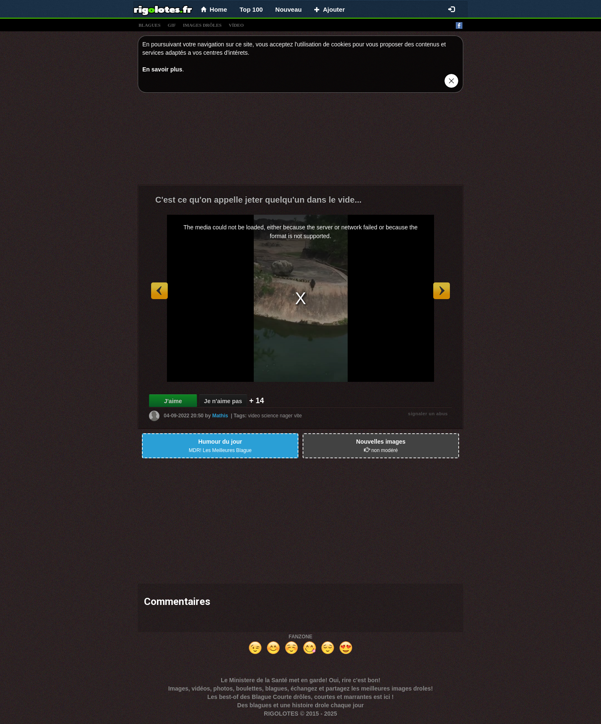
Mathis (220, 416)
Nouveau (288, 9)
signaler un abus (428, 413)
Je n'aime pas (223, 401)
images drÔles (202, 25)
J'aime (173, 401)
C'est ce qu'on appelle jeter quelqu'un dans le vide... (258, 199)
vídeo (236, 25)
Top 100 (251, 9)
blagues (150, 25)
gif (172, 25)
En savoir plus (162, 69)
